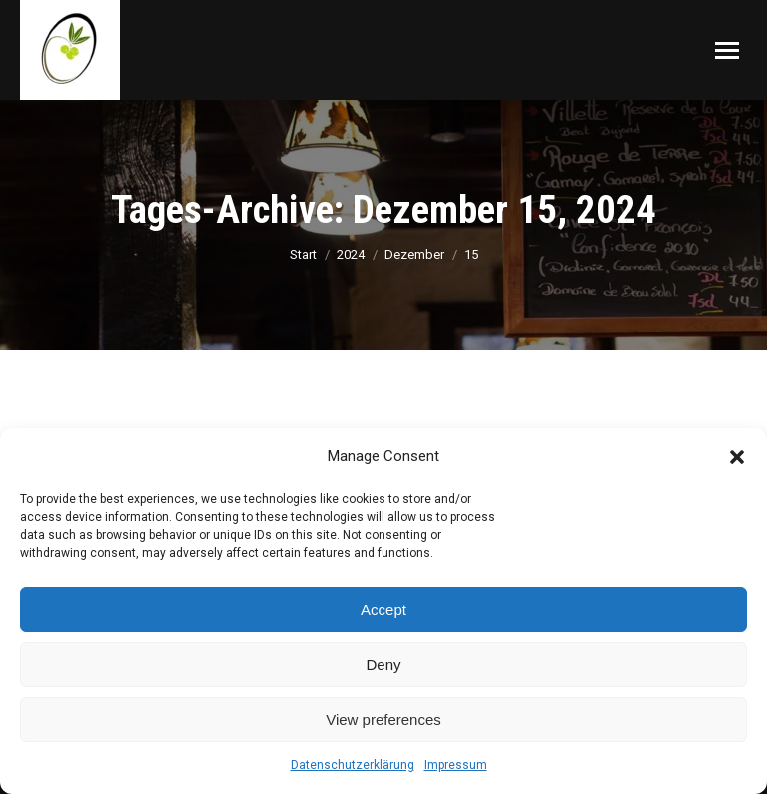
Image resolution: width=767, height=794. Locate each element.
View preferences (383, 719)
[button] (737, 457)
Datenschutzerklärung (352, 765)
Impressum (455, 765)
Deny (383, 664)
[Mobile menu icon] (727, 50)
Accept (383, 609)
